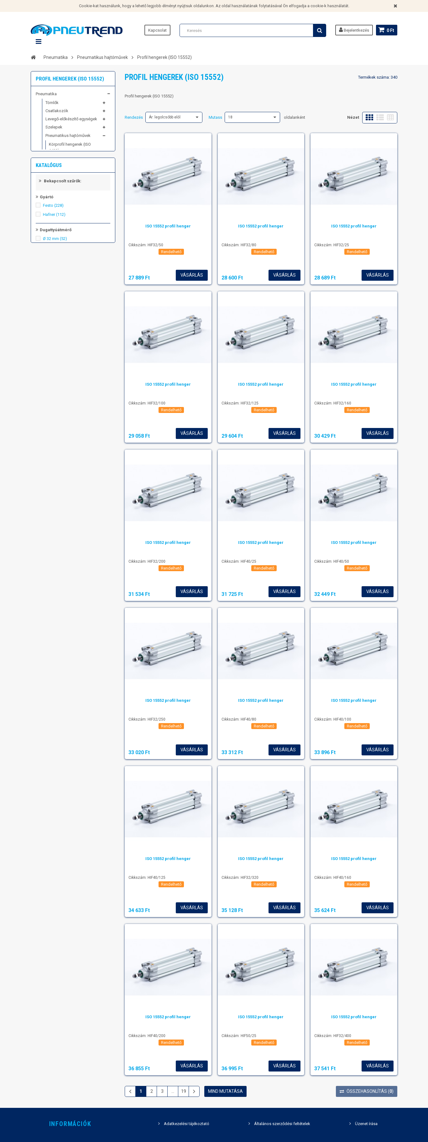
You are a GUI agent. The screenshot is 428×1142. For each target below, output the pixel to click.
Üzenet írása (366, 1123)
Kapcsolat (157, 30)
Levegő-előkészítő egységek (71, 122)
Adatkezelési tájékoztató (186, 1123)
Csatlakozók (56, 114)
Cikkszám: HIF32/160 (332, 403)
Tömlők (52, 105)
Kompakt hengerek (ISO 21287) (70, 164)
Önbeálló (56, 435)
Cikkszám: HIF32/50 (145, 245)
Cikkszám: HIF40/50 (331, 561)
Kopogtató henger (65, 190)
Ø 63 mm (55, 379)
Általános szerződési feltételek (282, 1123)
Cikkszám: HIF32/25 (331, 245)
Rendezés (134, 117)
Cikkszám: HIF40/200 (146, 1036)
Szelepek (53, 130)
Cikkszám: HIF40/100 (332, 719)
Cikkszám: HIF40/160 (332, 877)
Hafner (54, 328)
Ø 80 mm (55, 388)
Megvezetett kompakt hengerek (69, 201)
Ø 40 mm (55, 361)
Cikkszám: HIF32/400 (332, 1036)
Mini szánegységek (66, 213)
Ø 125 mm (56, 407)
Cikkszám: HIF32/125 (240, 403)
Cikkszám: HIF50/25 (239, 1036)
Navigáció (38, 42)
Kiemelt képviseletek (54, 251)
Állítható (55, 426)
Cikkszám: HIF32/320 (240, 877)
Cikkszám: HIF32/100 (146, 403)
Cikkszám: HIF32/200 (146, 561)
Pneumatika (46, 96)
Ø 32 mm (55, 352)
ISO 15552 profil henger (168, 226)
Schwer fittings (49, 239)
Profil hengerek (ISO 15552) (66, 179)
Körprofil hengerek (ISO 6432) (70, 150)
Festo (53, 319)
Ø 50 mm (55, 370)
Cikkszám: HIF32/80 (239, 245)
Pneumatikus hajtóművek (68, 138)
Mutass (215, 117)
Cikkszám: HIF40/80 (239, 719)
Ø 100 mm (56, 397)
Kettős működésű (64, 459)
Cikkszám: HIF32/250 (146, 719)
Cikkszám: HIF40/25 (239, 561)
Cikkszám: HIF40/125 (146, 877)
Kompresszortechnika (56, 227)
